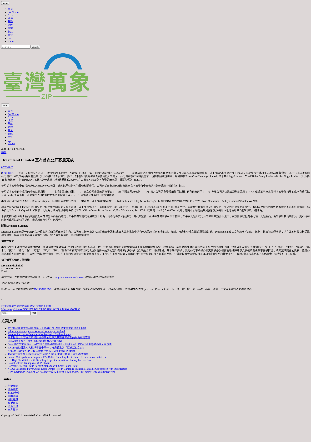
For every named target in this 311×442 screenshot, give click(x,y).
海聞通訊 (13, 399)
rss (9, 38)
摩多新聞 (13, 389)
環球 (10, 18)
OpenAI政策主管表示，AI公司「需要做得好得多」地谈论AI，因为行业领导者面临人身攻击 (60, 344)
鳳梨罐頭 (13, 402)
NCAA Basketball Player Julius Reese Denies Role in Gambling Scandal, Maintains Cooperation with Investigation (67, 368)
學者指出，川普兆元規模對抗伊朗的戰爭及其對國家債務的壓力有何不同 (49, 337)
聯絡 (10, 31)
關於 (10, 35)
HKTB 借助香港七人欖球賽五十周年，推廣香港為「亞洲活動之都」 (46, 347)
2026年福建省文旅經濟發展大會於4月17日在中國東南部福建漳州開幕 (47, 328)
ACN (10, 15)
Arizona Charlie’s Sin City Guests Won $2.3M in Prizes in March (41, 350)
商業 (10, 28)
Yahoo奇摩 (14, 392)
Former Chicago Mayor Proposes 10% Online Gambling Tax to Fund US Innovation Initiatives (57, 357)
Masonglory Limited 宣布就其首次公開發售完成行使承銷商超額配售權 (40, 309)
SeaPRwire (13, 12)
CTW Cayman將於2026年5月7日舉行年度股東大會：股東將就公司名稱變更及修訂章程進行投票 (62, 371)
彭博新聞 (13, 386)
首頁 (10, 8)
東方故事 (13, 409)
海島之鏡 (13, 406)
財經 (10, 24)
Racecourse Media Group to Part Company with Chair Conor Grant (42, 365)
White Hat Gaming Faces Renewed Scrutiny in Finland (36, 331)
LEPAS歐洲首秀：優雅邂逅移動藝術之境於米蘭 (35, 340)
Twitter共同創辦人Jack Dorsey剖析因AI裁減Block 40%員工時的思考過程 (48, 354)
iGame (11, 41)
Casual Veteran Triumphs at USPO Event (29, 363)
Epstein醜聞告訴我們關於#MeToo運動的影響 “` (27, 306)
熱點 (10, 21)
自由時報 (13, 396)
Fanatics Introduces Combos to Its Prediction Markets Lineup (39, 334)
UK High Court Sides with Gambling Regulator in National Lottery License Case (50, 360)
